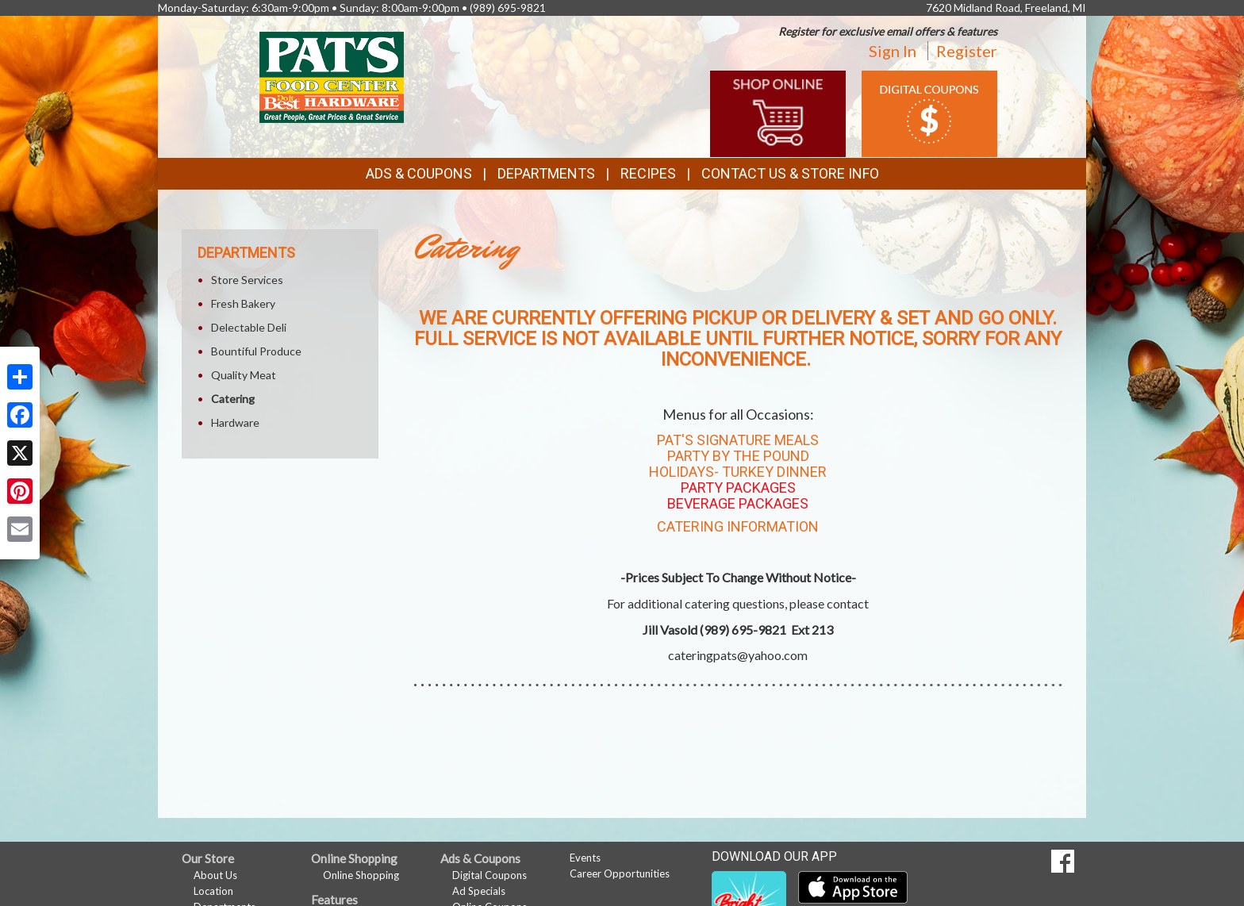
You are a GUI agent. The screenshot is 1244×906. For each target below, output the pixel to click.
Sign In (892, 50)
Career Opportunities (620, 873)
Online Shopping (361, 875)
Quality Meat (243, 375)
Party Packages (738, 487)
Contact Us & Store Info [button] (790, 173)
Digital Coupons (489, 875)
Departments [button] (546, 173)
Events (585, 857)
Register (966, 50)
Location (213, 891)
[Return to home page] (331, 76)
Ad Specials (478, 891)
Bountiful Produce (256, 351)
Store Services (247, 279)
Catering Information (738, 526)
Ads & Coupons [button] (419, 173)
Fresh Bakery (243, 303)
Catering (233, 398)
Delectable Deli (248, 327)
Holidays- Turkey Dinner (738, 471)
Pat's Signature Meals (738, 440)
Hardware (235, 422)
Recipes (648, 173)
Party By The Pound (738, 455)
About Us (215, 875)
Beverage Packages (737, 503)
